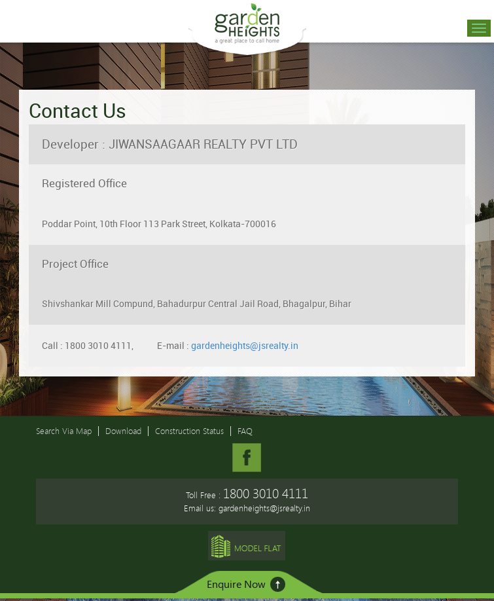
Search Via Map (64, 431)
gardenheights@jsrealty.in (244, 345)
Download (123, 431)
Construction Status (189, 431)
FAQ (245, 431)
